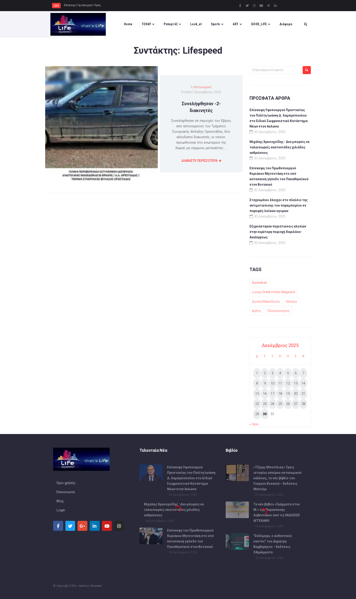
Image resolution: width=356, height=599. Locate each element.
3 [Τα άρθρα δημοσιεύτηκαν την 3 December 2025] (272, 373)
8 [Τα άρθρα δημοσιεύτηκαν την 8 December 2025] (257, 383)
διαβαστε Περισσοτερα (199, 160)
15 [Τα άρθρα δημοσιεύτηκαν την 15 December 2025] (257, 394)
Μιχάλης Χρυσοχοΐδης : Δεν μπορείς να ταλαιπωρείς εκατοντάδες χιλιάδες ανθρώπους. (279, 147)
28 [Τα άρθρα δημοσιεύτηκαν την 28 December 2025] (303, 404)
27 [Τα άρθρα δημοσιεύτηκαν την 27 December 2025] (295, 404)
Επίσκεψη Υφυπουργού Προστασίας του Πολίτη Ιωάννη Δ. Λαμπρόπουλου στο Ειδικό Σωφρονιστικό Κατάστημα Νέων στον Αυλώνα (191, 478)
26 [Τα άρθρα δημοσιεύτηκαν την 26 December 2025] (288, 404)
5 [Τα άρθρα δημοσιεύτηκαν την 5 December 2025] (288, 373)
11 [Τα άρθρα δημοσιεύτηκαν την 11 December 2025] (280, 383)
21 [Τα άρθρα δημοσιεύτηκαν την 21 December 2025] (303, 394)
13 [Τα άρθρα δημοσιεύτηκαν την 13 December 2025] (295, 383)
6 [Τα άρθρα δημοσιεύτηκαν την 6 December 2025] (296, 373)
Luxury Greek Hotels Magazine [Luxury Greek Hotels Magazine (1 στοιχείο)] (273, 292)
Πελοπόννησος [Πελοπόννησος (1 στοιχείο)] (278, 311)
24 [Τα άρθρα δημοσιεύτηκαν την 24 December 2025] (272, 404)
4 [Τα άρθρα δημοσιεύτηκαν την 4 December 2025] (280, 373)
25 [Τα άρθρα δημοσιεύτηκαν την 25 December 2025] (280, 404)
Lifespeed (95, 585)
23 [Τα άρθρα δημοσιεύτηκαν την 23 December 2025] (265, 404)
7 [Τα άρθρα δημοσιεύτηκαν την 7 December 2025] (303, 373)
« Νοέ (254, 424)
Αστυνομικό (203, 87)
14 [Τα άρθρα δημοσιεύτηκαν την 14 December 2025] (303, 383)
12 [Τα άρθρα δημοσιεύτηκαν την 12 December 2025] (288, 383)
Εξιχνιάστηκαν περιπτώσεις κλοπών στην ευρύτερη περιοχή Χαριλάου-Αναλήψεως (278, 232)
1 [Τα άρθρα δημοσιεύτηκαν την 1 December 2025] (257, 373)
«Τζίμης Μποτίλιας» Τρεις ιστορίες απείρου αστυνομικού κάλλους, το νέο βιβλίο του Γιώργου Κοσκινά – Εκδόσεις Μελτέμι (277, 478)
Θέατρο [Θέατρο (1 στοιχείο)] (291, 301)
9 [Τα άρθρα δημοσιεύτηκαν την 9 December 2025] (265, 383)
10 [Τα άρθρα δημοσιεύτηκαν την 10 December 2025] (272, 383)
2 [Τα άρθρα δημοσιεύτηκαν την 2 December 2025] (265, 373)
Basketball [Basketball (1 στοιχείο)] (259, 283)
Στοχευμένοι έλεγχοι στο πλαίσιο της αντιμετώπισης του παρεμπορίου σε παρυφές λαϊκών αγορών (279, 205)
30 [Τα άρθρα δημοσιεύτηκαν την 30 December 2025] (265, 414)
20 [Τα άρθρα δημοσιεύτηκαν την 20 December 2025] (295, 394)
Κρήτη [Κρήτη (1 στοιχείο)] (256, 311)
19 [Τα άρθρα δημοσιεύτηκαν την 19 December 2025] (288, 394)
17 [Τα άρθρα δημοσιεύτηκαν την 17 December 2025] (272, 394)
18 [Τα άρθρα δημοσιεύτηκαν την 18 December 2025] (280, 394)
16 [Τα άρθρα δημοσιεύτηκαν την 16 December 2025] (265, 394)
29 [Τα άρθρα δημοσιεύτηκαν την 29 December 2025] (257, 414)
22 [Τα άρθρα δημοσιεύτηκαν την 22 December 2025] (257, 404)
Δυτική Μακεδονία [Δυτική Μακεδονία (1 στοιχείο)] (265, 301)
